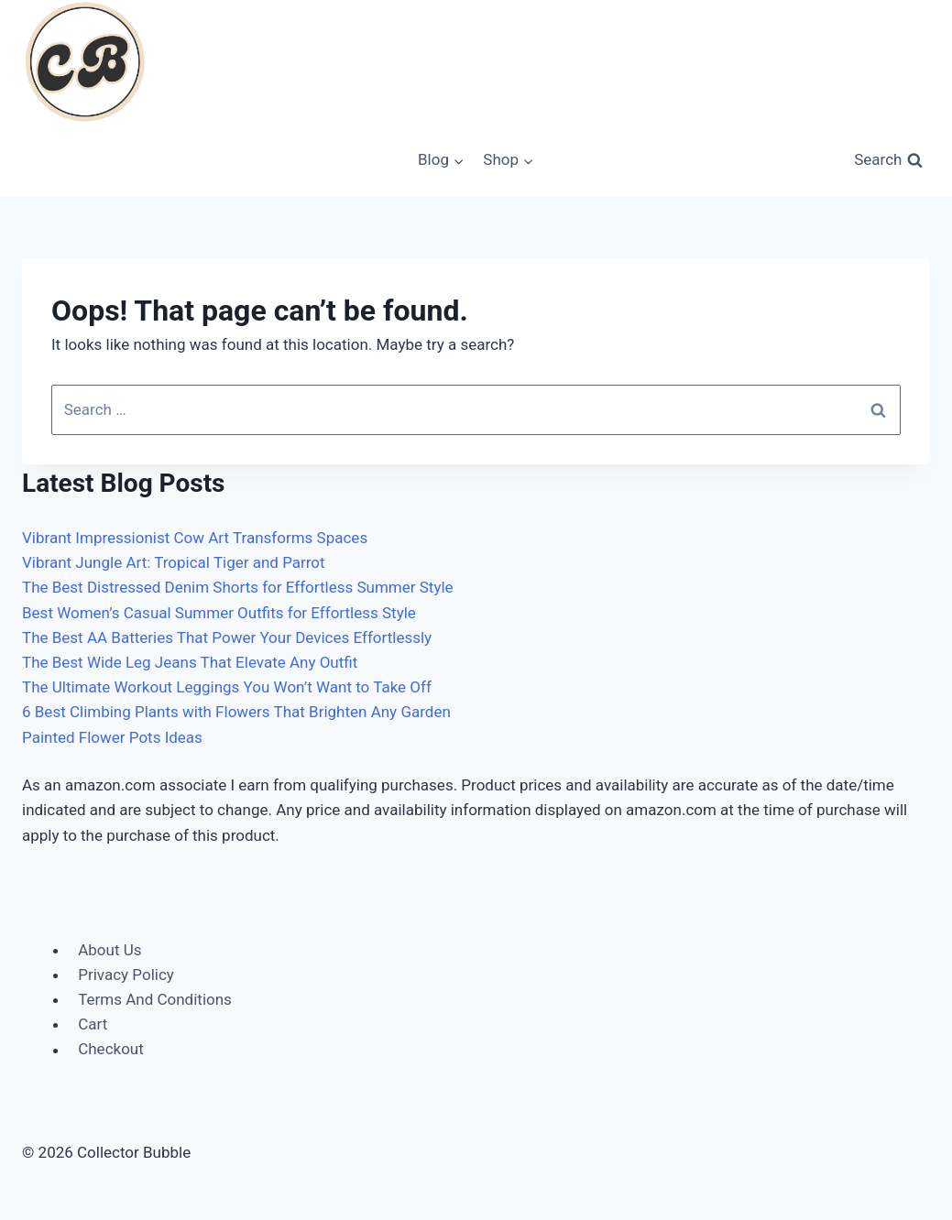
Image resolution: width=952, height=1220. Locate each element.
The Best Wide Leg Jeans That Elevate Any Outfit (189, 662)
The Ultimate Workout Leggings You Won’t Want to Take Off (227, 687)
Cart (92, 1024)
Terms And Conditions (155, 999)
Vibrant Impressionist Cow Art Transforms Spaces (194, 537)
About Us (109, 950)
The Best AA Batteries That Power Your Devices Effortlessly (227, 637)
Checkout (111, 1049)
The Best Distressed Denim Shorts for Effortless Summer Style (238, 587)
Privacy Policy (126, 974)
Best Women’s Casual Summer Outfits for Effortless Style (219, 613)
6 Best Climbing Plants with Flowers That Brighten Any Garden (236, 712)
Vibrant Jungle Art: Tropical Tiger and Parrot (173, 562)
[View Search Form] (888, 160)
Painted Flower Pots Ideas (112, 737)
